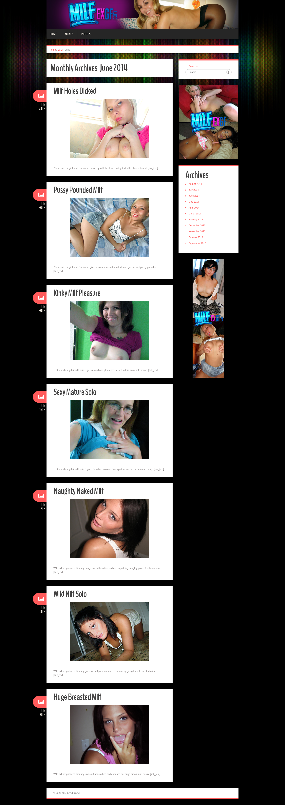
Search (193, 66)
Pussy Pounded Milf (78, 190)
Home (53, 34)
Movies (69, 34)
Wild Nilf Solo (70, 594)
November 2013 (197, 231)
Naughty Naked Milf (78, 491)
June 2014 (194, 196)
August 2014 (195, 184)
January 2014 (196, 219)
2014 (60, 49)
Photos (85, 34)
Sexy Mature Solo (74, 392)
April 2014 (194, 208)
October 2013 (196, 237)
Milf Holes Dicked (74, 91)
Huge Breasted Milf (77, 697)
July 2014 (194, 190)
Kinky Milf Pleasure (76, 293)
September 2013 (197, 243)
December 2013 (197, 225)
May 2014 (194, 202)
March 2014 (195, 213)
